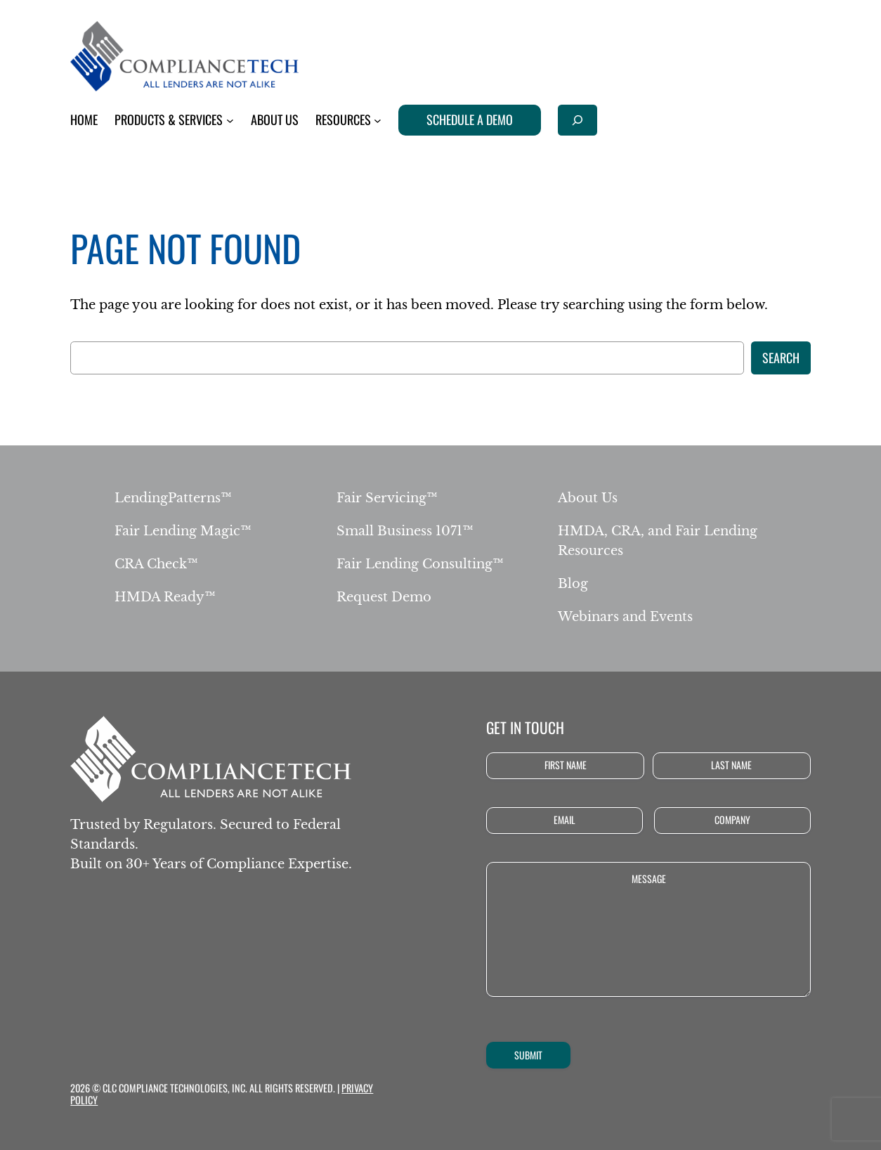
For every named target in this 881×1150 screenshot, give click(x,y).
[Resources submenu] (377, 120)
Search (781, 357)
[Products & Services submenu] (230, 120)
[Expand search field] (577, 120)
